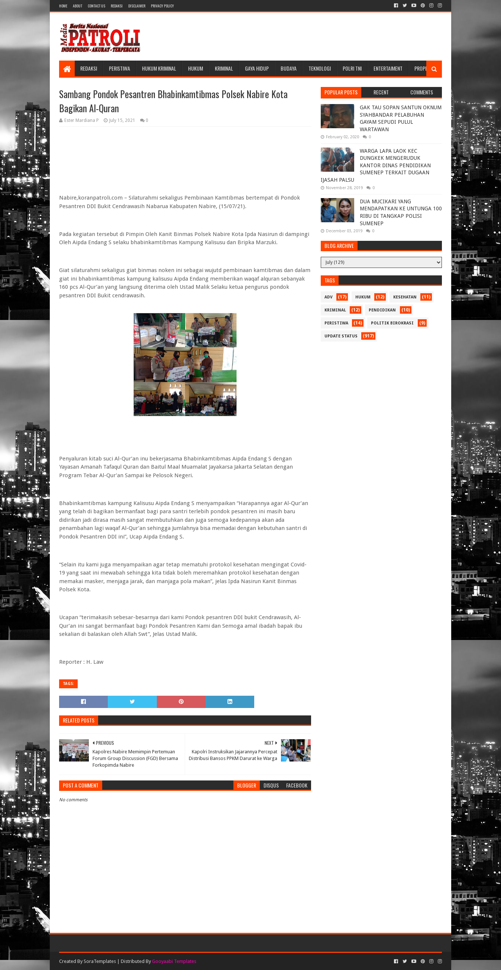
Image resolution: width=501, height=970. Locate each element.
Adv (328, 297)
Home (63, 6)
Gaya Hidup (257, 68)
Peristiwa (119, 68)
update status (341, 336)
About (77, 6)
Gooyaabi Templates (174, 961)
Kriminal (224, 68)
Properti (424, 68)
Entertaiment (388, 68)
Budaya (289, 68)
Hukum (195, 68)
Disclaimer (136, 6)
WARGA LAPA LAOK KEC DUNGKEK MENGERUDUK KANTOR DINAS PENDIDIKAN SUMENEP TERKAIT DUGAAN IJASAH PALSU (376, 165)
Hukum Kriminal (159, 68)
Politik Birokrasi (392, 323)
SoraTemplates (100, 961)
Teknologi (319, 68)
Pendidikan (382, 310)
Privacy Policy (162, 6)
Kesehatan (405, 297)
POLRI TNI (352, 68)
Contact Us (96, 6)
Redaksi (117, 6)
